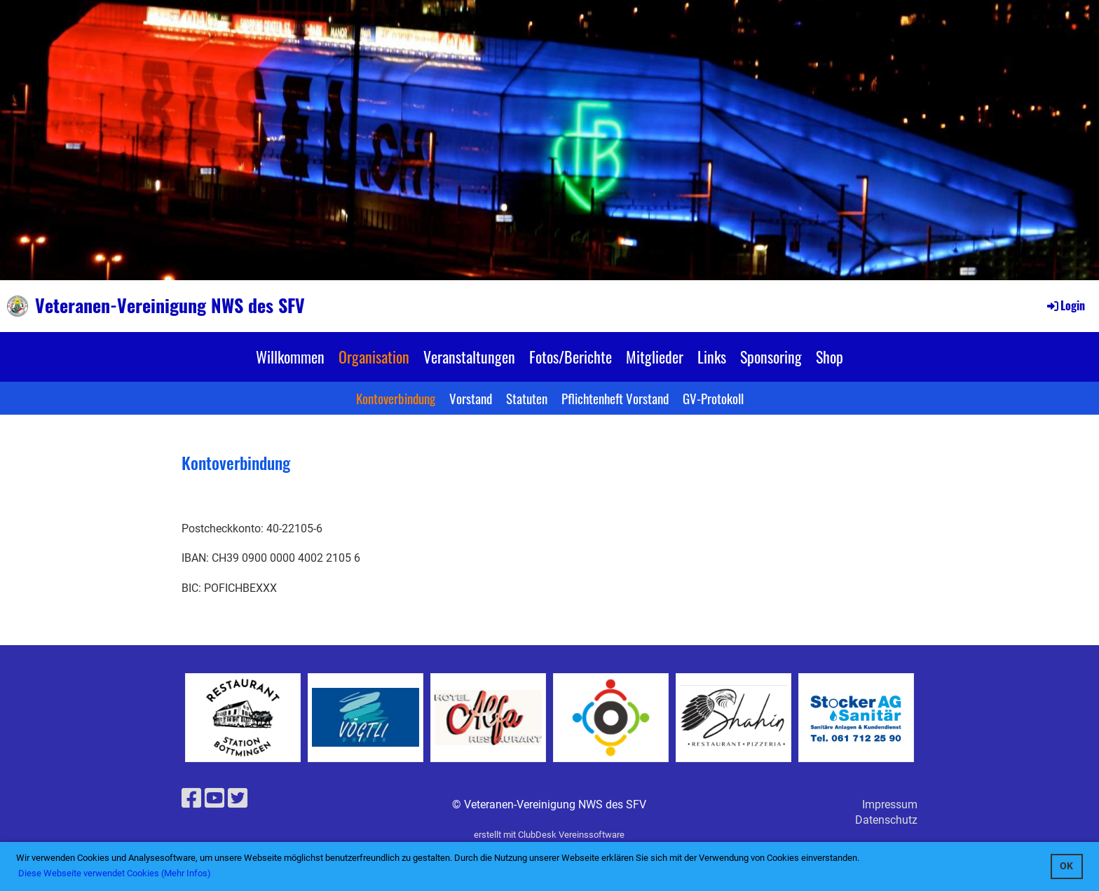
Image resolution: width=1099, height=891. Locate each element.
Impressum (889, 804)
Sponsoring (771, 356)
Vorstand (470, 398)
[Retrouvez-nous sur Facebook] (191, 798)
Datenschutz (886, 820)
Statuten (526, 398)
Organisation (374, 356)
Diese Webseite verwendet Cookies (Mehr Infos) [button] (114, 873)
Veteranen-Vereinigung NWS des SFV (170, 305)
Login (1065, 305)
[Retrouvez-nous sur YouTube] (214, 798)
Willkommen (290, 356)
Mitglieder (654, 356)
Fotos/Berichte (570, 356)
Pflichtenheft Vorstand (615, 398)
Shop (829, 356)
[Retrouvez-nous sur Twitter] (237, 798)
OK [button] (1066, 866)
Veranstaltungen (469, 356)
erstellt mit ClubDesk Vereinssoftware (549, 834)
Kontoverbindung (395, 398)
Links (711, 356)
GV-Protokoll (713, 398)
